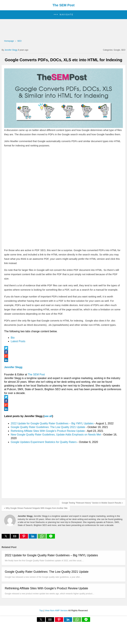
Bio (13, 337)
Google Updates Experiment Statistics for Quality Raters (44, 442)
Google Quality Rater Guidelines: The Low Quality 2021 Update (48, 427)
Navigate (66, 14)
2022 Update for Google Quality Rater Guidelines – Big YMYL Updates (52, 423)
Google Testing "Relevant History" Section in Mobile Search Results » (92, 503)
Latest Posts (18, 341)
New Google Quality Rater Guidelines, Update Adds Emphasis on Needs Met (56, 434)
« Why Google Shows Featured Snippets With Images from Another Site (35, 508)
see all (48, 416)
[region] (62, 29)
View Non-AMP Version (56, 610)
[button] (63, 14)
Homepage (9, 41)
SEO (19, 41)
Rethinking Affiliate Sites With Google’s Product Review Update (48, 430)
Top (41, 610)
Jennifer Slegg (13, 367)
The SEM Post (63, 5)
